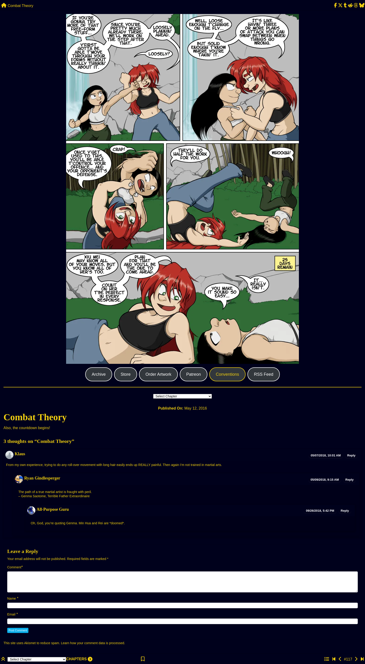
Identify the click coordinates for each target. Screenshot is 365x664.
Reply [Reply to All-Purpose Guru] (345, 510)
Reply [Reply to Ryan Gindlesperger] (349, 479)
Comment (14, 567)
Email (11, 614)
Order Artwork (158, 374)
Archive (99, 374)
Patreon (193, 374)
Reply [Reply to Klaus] (351, 455)
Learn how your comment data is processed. (93, 643)
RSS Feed (263, 374)
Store (126, 374)
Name (11, 598)
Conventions (227, 374)
